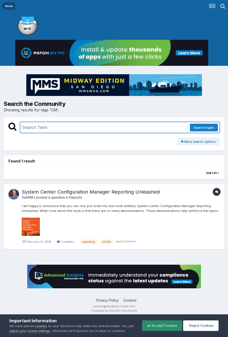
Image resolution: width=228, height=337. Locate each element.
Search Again (204, 127)
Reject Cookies (201, 326)
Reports (75, 197)
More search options (198, 141)
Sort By (212, 173)
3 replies (65, 241)
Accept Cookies (162, 326)
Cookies (130, 300)
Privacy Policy (107, 300)
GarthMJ (28, 197)
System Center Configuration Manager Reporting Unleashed (91, 192)
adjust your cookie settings (29, 331)
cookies (41, 326)
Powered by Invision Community (114, 310)
